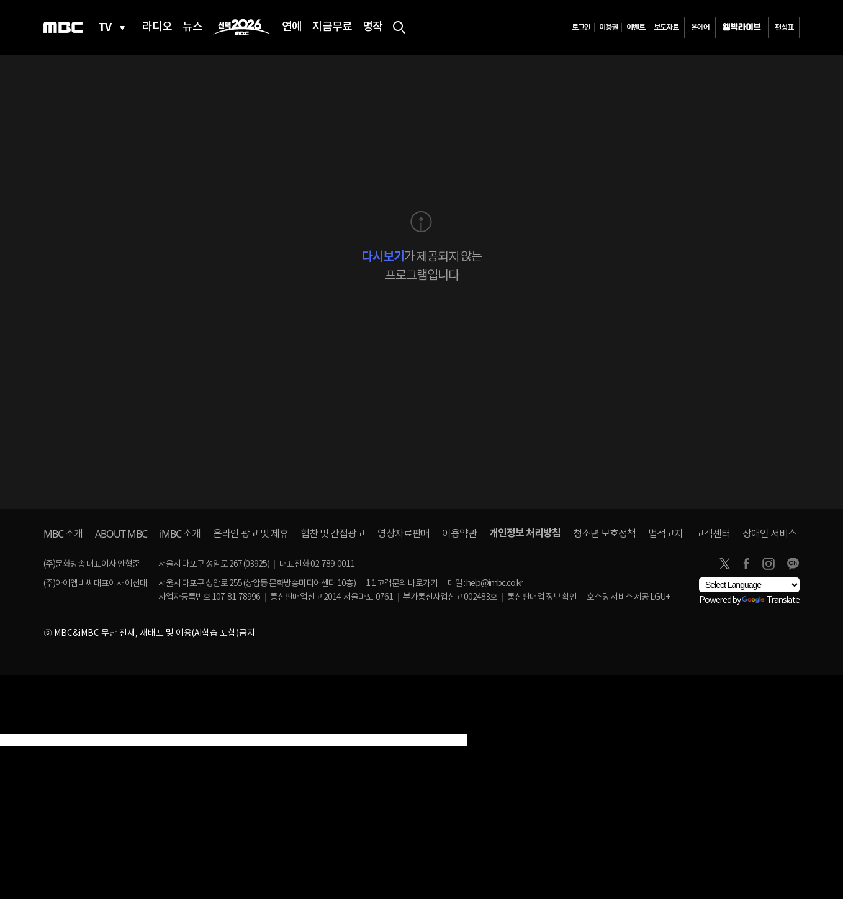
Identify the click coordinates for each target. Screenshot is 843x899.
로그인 (581, 27)
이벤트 (635, 27)
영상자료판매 (403, 534)
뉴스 (192, 27)
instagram (768, 564)
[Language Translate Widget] (749, 584)
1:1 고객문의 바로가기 (402, 584)
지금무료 (332, 27)
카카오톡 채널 (793, 564)
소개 (63, 534)
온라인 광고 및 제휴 (250, 534)
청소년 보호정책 (604, 534)
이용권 (608, 27)
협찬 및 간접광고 (332, 534)
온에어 (700, 27)
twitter (724, 564)
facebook (746, 564)
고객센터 (712, 534)
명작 (372, 27)
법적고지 (665, 534)
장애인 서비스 (769, 534)
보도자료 (666, 27)
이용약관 (459, 534)
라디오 (157, 27)
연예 (292, 27)
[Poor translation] (30, 727)
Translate (771, 600)
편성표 (784, 27)
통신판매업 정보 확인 (542, 597)
